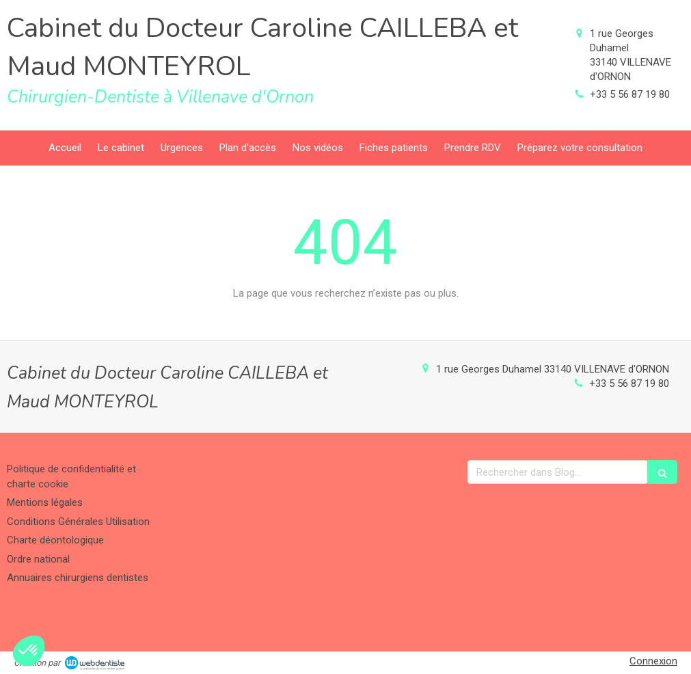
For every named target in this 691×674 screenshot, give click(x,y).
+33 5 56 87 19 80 (630, 94)
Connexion (653, 661)
